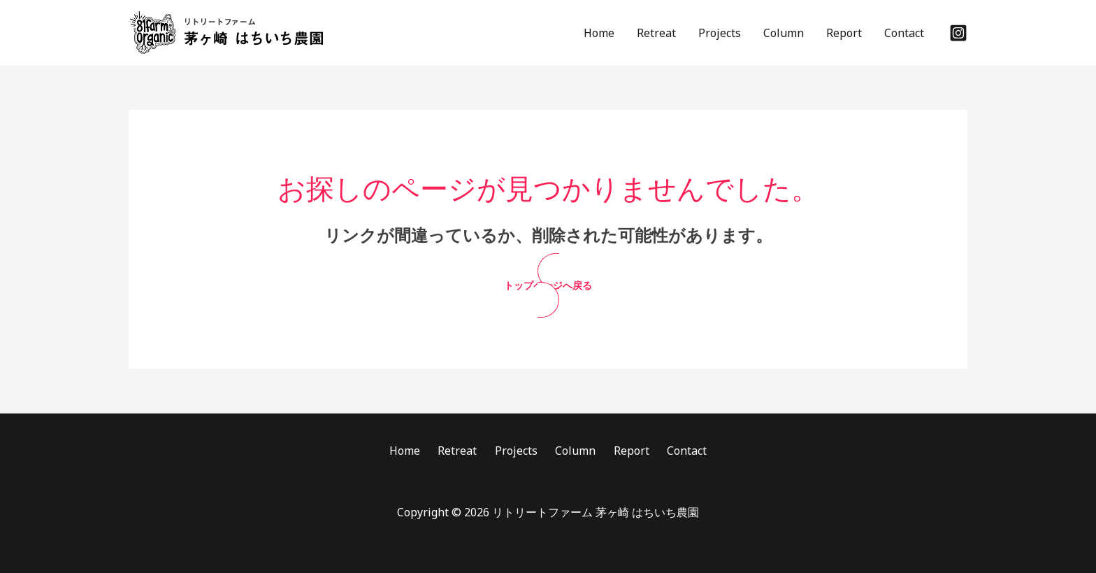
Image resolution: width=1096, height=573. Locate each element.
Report (844, 33)
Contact (904, 33)
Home (599, 33)
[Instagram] (958, 33)
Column (783, 33)
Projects (719, 33)
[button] (548, 285)
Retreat (656, 33)
